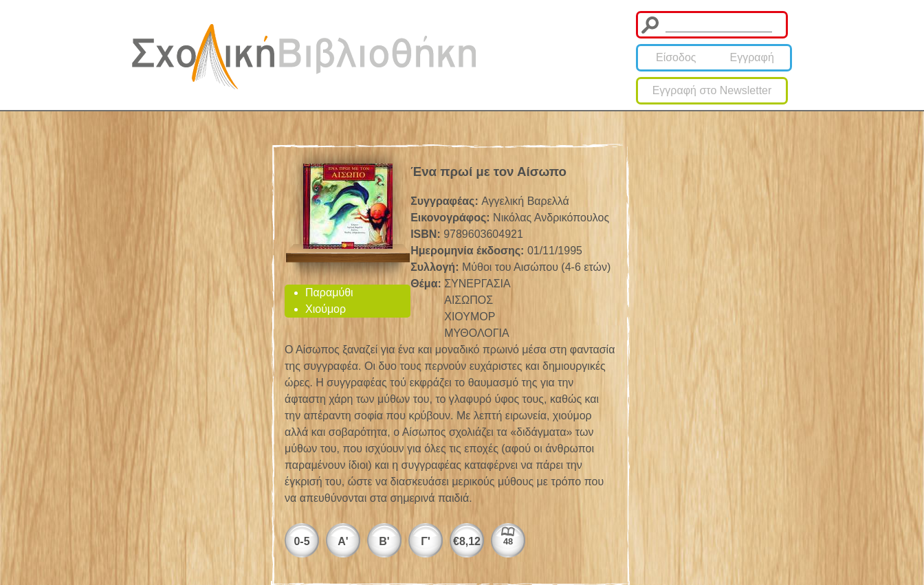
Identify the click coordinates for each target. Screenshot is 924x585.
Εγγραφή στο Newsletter (712, 90)
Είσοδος (676, 57)
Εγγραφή (752, 57)
